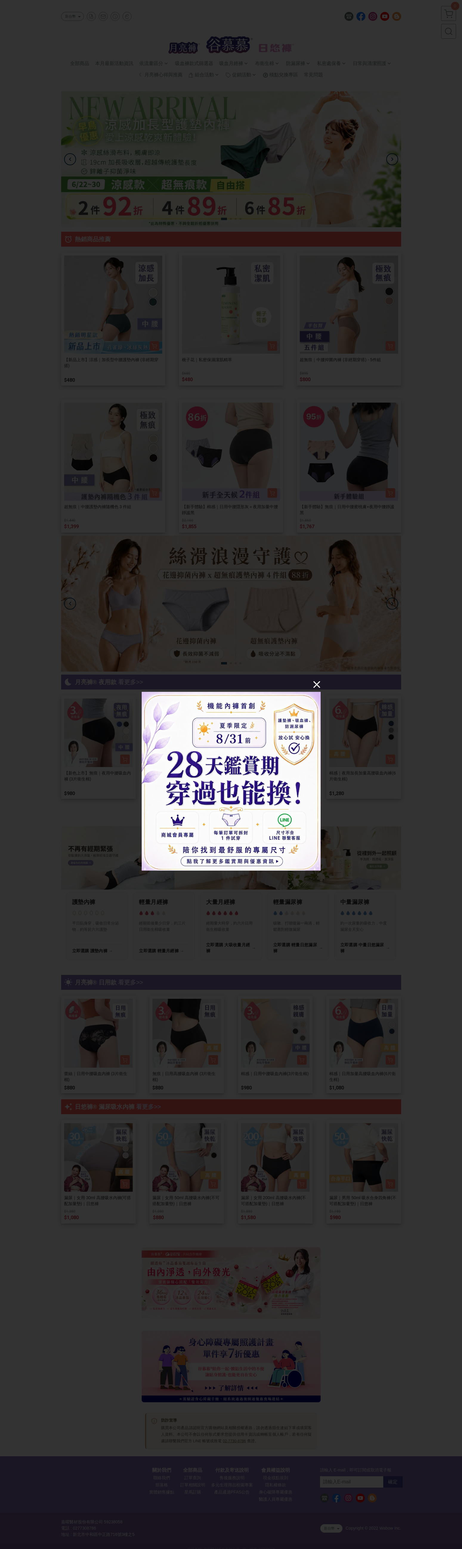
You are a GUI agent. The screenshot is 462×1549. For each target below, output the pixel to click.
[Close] (317, 684)
